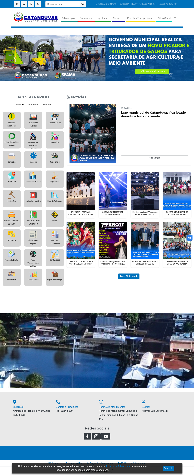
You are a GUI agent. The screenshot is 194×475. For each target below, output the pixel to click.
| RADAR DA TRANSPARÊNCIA (143, 4)
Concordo (168, 468)
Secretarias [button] (86, 18)
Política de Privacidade (118, 466)
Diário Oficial (164, 18)
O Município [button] (68, 18)
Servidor (47, 104)
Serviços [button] (117, 18)
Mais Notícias (129, 276)
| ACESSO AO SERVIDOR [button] (167, 4)
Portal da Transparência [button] (140, 18)
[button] (175, 18)
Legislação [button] (102, 18)
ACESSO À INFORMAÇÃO (106, 4)
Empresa (33, 104)
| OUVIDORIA (124, 4)
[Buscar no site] (62, 4)
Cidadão (19, 104)
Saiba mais (154, 158)
